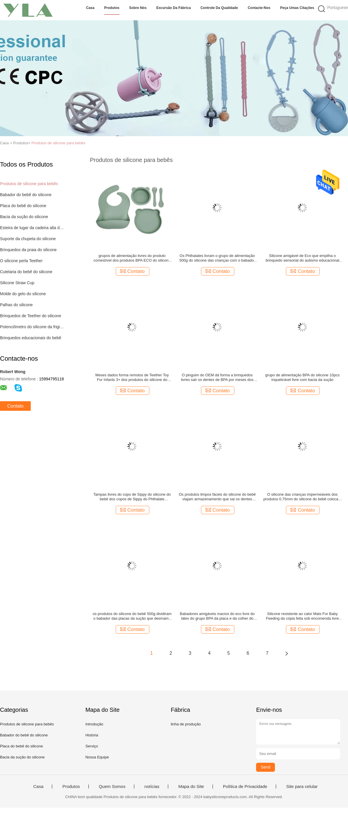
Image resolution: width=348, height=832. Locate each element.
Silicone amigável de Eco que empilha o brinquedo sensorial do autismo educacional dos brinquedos (302, 258)
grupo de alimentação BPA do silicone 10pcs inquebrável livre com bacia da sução (302, 377)
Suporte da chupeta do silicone (28, 238)
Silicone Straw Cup (17, 282)
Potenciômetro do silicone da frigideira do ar (33, 326)
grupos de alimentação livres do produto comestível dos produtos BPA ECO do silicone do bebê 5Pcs (132, 258)
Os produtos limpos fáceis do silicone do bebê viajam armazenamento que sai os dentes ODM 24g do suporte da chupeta (217, 496)
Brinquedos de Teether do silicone (30, 315)
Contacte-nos (259, 8)
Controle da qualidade (219, 8)
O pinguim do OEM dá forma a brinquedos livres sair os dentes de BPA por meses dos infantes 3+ (217, 377)
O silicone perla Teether (21, 260)
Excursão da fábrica (173, 8)
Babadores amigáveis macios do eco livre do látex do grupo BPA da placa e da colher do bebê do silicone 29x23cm (217, 616)
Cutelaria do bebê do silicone (26, 271)
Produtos (111, 8)
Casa (90, 8)
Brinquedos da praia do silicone (28, 249)
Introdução (94, 724)
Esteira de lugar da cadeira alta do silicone (33, 227)
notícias (152, 786)
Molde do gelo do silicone (23, 293)
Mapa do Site (191, 786)
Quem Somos (112, 786)
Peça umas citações (297, 8)
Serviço (91, 746)
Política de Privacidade (245, 786)
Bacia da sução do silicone (24, 216)
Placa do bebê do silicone (23, 205)
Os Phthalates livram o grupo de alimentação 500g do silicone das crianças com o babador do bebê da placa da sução (217, 258)
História (91, 735)
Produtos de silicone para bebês (58, 143)
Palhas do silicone (16, 304)
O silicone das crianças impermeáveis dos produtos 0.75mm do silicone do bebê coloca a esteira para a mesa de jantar (302, 496)
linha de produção (186, 724)
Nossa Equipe (97, 757)
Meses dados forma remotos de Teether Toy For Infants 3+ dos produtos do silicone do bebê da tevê (132, 377)
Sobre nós (137, 8)
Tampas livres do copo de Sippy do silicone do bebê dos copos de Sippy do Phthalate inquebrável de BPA (132, 496)
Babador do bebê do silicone (25, 194)
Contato (15, 406)
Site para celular (302, 786)
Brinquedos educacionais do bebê (30, 337)
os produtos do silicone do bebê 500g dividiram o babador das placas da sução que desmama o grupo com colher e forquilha (132, 616)
